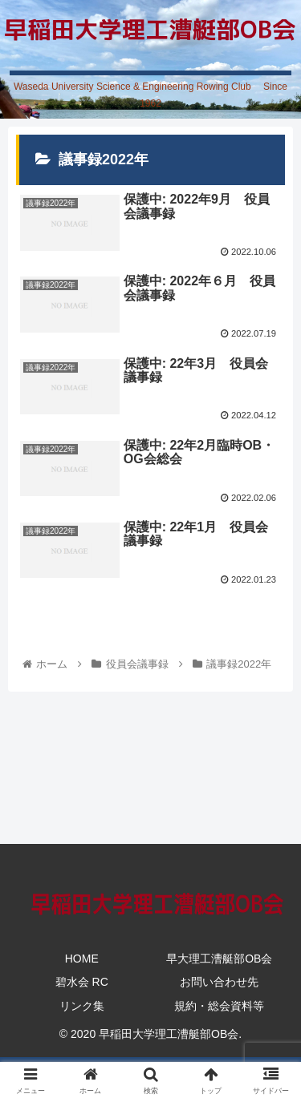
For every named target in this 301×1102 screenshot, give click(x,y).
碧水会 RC (81, 981)
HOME (82, 958)
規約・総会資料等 (219, 1005)
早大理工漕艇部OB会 (219, 958)
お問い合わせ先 (219, 981)
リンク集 (81, 1005)
